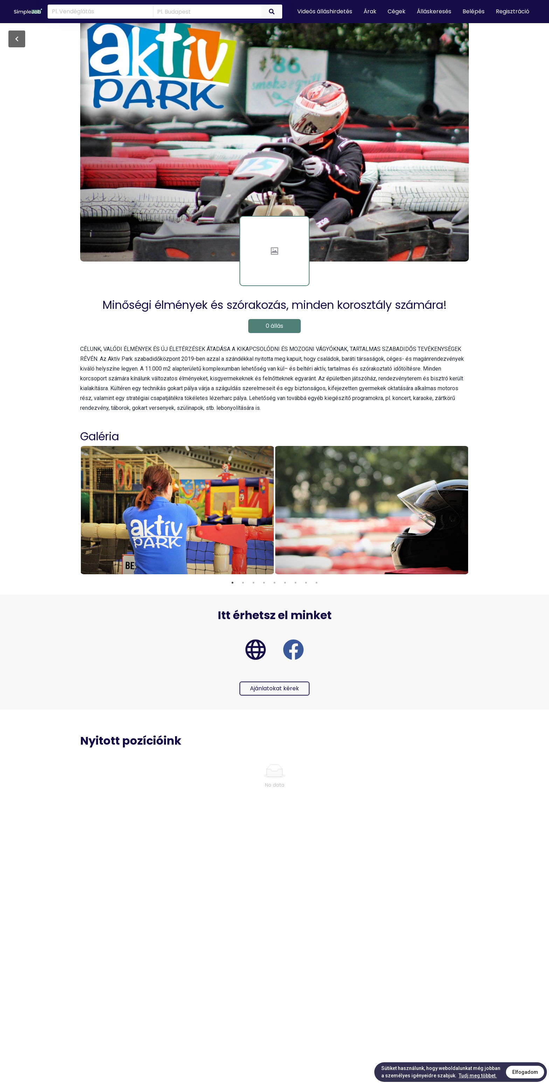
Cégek (396, 11)
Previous (74, 510)
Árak (369, 11)
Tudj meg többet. (478, 1075)
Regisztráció (512, 11)
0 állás (274, 326)
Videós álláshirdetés (324, 11)
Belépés (474, 11)
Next (474, 510)
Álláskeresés (434, 11)
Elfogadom (525, 1072)
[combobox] (206, 11)
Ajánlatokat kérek (274, 688)
